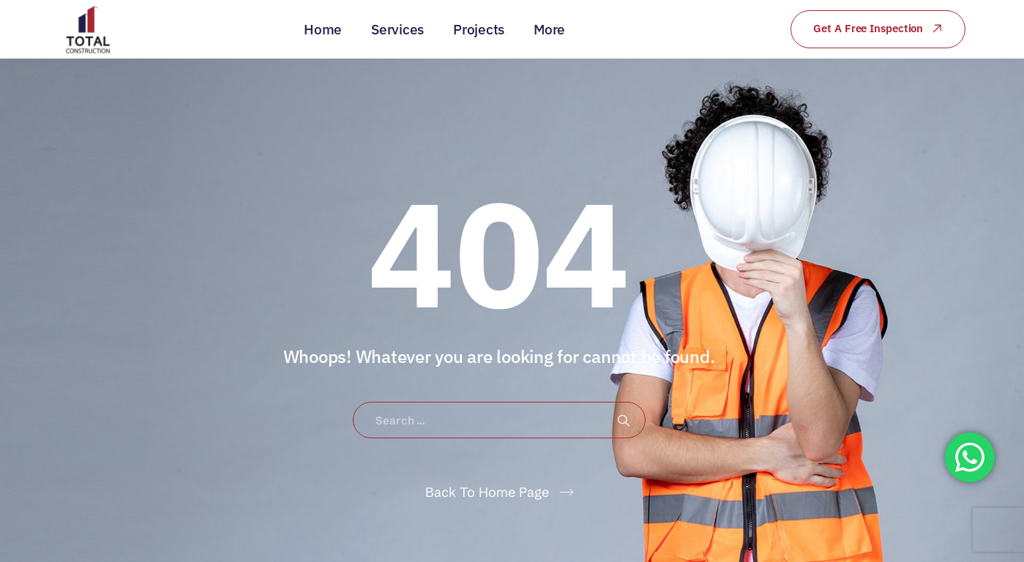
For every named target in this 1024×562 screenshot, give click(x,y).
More (549, 29)
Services (397, 29)
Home (323, 29)
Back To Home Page (487, 492)
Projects (478, 29)
